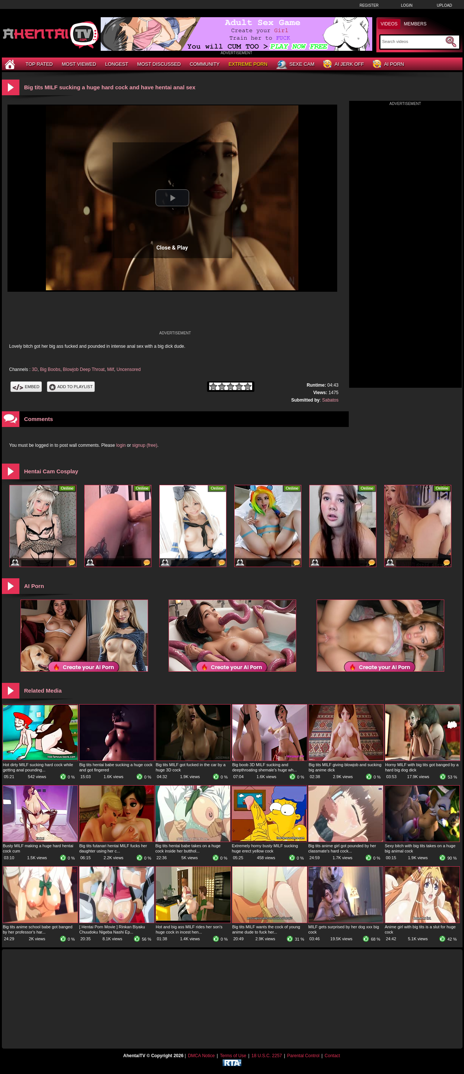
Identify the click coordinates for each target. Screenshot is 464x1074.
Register (369, 5)
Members (415, 24)
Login (407, 5)
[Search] (413, 41)
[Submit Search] (451, 41)
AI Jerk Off (343, 64)
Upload (444, 5)
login (121, 445)
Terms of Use (233, 1055)
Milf (110, 369)
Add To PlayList (71, 386)
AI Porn (388, 64)
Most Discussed (159, 64)
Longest (116, 64)
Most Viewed (79, 64)
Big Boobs (50, 369)
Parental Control (303, 1055)
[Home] (11, 64)
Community (205, 64)
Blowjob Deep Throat (84, 369)
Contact (332, 1055)
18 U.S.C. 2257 (266, 1055)
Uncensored (128, 369)
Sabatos (330, 400)
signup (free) (144, 445)
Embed (26, 386)
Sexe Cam (295, 64)
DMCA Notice (201, 1055)
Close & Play (172, 247)
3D (34, 369)
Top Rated (39, 64)
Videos (389, 24)
